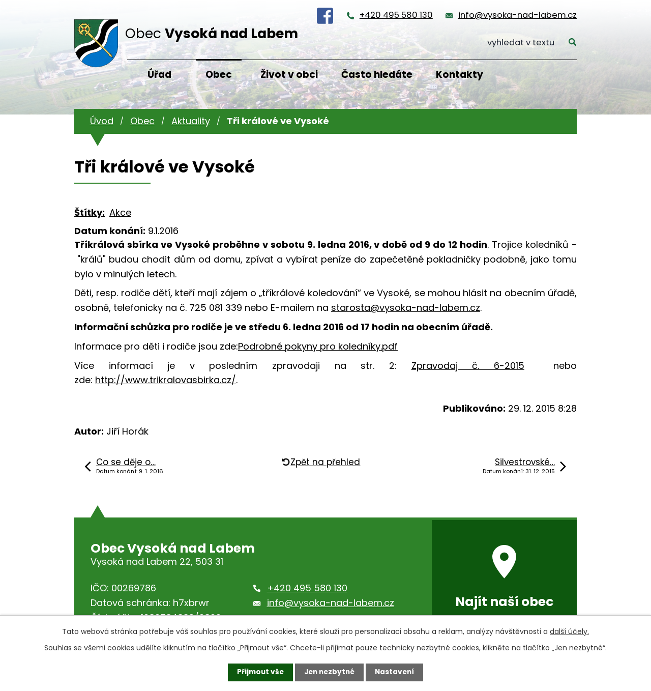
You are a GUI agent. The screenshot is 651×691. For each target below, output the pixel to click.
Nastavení (396, 672)
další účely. (569, 631)
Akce (120, 212)
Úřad (159, 74)
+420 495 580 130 (396, 15)
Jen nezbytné (329, 672)
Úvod (101, 120)
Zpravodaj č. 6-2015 (467, 365)
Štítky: (89, 212)
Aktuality (190, 120)
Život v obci (289, 74)
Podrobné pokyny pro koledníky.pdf (318, 346)
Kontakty (459, 74)
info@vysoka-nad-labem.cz (517, 15)
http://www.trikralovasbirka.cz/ (165, 379)
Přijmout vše (258, 672)
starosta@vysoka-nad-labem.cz (405, 307)
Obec (218, 74)
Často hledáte (376, 74)
